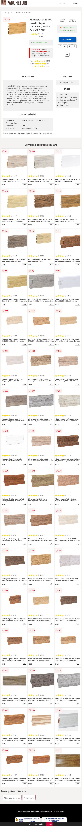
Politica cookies (59, 812)
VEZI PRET (67, 39)
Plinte (75, 3)
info (24, 185)
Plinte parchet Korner (23, 13)
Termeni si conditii (23, 812)
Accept (49, 824)
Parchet (62, 3)
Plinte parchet (8, 13)
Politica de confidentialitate (41, 812)
